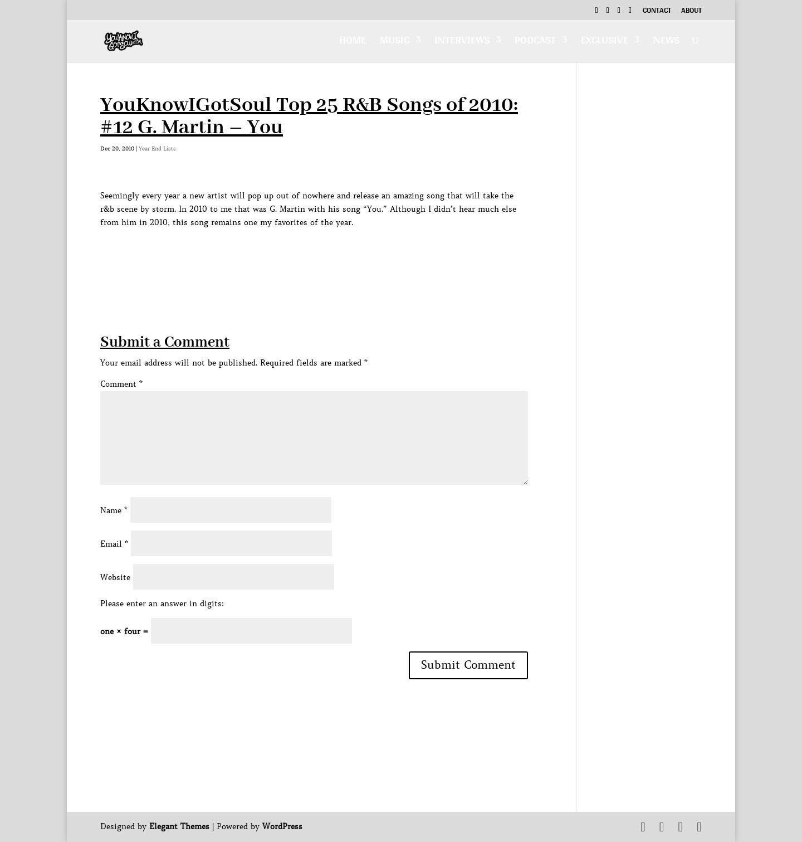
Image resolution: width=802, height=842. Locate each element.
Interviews (462, 43)
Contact (657, 11)
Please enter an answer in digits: (162, 603)
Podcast (535, 43)
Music (394, 43)
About (691, 11)
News (666, 43)
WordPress (282, 826)
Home (352, 43)
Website (115, 577)
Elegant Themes (179, 826)
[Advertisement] (303, 254)
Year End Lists (157, 148)
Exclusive (604, 43)
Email (114, 544)
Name (114, 510)
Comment (121, 384)
